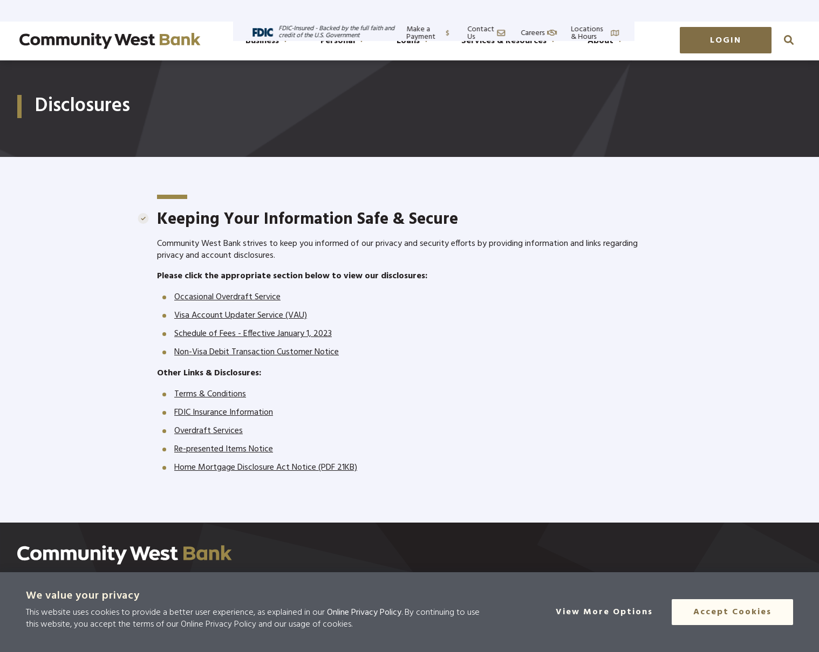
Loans (412, 41)
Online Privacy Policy (364, 613)
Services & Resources (508, 41)
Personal (342, 41)
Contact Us (643, 10)
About (605, 41)
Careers (700, 10)
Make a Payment (572, 10)
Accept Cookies (732, 612)
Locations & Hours (768, 10)
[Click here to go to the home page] (124, 555)
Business (266, 41)
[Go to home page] (110, 41)
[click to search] (789, 40)
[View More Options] (604, 612)
